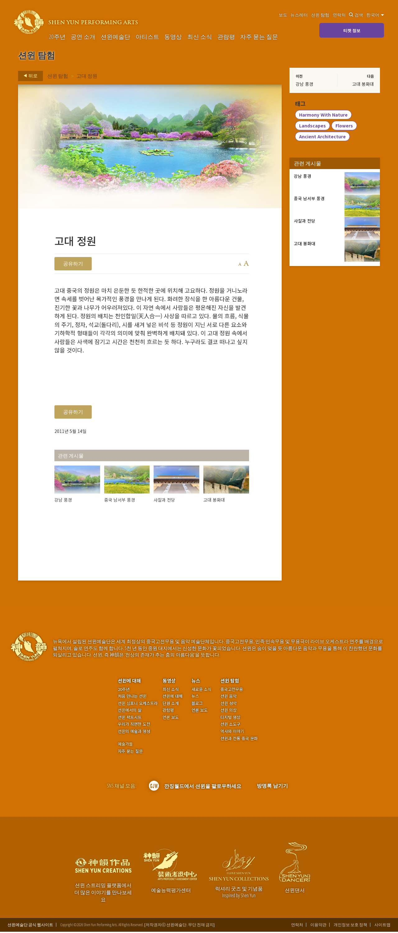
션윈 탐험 (320, 14)
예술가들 (125, 745)
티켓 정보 (351, 30)
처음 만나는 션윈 (132, 697)
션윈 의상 (228, 711)
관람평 (226, 36)
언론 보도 (171, 718)
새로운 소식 (201, 690)
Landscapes (312, 126)
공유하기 (73, 263)
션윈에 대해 (129, 681)
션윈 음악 (228, 697)
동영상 (173, 36)
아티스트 (147, 36)
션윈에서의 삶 (129, 711)
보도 (283, 14)
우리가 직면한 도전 (134, 725)
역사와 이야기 (232, 732)
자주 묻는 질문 (259, 36)
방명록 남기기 (272, 787)
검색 (356, 14)
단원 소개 (171, 704)
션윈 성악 (228, 704)
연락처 (339, 14)
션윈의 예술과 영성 (134, 732)
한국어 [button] (375, 14)
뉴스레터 (299, 14)
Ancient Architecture (322, 137)
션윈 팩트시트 (129, 718)
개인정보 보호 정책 (350, 926)
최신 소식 (199, 36)
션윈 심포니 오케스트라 (138, 704)
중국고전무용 (231, 690)
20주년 (57, 36)
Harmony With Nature (323, 115)
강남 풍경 (304, 84)
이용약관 (318, 926)
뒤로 (29, 76)
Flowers (344, 126)
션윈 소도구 (230, 725)
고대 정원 (86, 75)
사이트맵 (382, 926)
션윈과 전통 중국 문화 (239, 739)
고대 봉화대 (363, 84)
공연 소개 (83, 36)
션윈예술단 (115, 36)
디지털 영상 (230, 718)
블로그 (197, 704)
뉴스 (196, 681)
